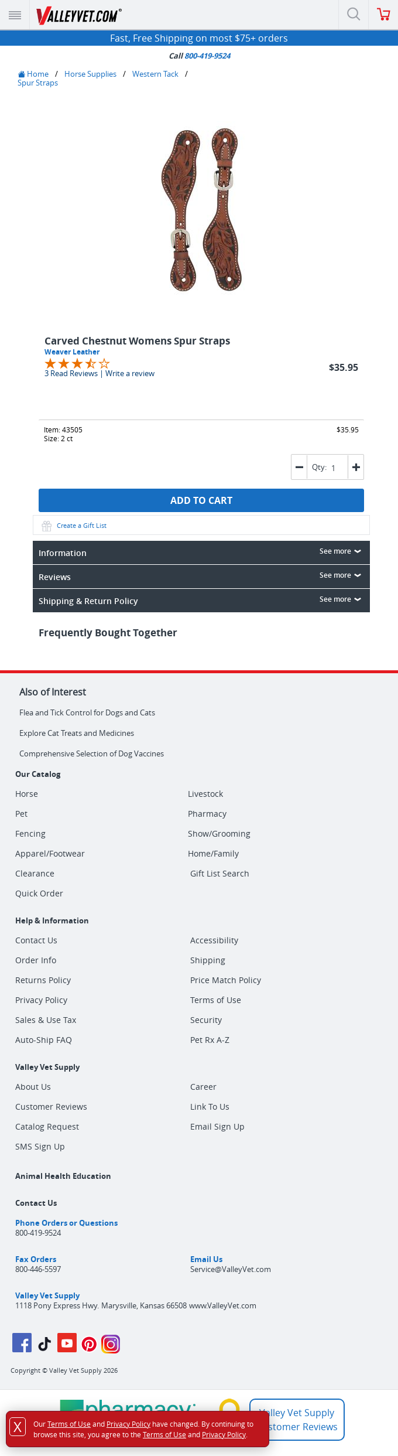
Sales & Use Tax (45, 1019)
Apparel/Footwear (50, 853)
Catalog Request (47, 1126)
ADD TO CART (201, 500)
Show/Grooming (219, 833)
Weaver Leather (72, 352)
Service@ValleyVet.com (230, 1269)
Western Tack (155, 74)
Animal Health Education (63, 1176)
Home (33, 74)
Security (206, 1019)
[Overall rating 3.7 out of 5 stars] (77, 362)
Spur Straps (38, 82)
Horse (26, 794)
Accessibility (214, 940)
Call (199, 55)
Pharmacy (207, 814)
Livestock (205, 794)
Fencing (30, 833)
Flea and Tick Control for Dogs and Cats (87, 712)
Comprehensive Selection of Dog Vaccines (91, 753)
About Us (33, 1086)
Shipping (207, 960)
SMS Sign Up (40, 1146)
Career (203, 1086)
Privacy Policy (41, 999)
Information (202, 552)
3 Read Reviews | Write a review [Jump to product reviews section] (99, 373)
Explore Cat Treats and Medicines (76, 733)
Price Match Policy (225, 980)
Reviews (202, 576)
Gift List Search (219, 873)
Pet (21, 814)
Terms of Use (215, 999)
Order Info (35, 960)
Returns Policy (43, 980)
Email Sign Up (217, 1126)
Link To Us (209, 1106)
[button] (355, 467)
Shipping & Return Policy (202, 600)
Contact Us (36, 940)
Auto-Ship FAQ (43, 1039)
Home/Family (213, 853)
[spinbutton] (336, 468)
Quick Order (39, 893)
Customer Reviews (51, 1106)
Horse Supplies (90, 74)
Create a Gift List (73, 525)
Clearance (34, 873)
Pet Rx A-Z (209, 1039)
